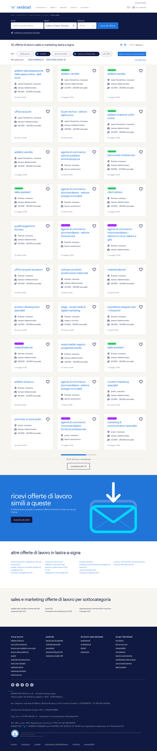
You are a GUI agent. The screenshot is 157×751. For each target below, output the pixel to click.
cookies (37, 744)
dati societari (121, 667)
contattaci (50, 648)
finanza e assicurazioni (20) (56, 567)
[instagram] (32, 685)
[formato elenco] (121, 45)
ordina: (132, 45)
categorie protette (18, 671)
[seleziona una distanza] (86, 25)
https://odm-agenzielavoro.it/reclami (31, 736)
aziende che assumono (20, 659)
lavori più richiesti (18, 663)
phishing (76, 744)
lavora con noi (121, 644)
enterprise (85, 652)
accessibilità (89, 744)
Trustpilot (10, 691)
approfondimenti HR (54, 652)
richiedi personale (53, 644)
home (12, 15)
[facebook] (22, 685)
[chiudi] (74, 26)
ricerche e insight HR (54, 656)
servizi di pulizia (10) (87, 570)
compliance (120, 652)
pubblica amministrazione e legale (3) (94, 564)
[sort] (139, 43)
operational (85, 640)
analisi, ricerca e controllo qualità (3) (26, 567)
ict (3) (47, 570)
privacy (14, 744)
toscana (45, 15)
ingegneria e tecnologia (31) (56, 573)
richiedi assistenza (140, 2)
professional (86, 644)
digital (83, 648)
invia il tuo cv (16, 675)
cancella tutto (140, 60)
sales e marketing (35, 15)
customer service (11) (53, 562)
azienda (64, 7)
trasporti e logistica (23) (89, 573)
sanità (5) (83, 567)
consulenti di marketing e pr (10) (58, 611)
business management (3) (21, 573)
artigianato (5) (17, 570)
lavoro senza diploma (20, 652)
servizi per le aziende (54, 640)
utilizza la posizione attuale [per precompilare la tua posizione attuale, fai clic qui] (27, 33)
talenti (53, 7)
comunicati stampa (124, 663)
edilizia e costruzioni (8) (55, 564)
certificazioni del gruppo (126, 659)
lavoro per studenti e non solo (23, 648)
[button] (43, 60)
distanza (80, 20)
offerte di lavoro (22, 15)
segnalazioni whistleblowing (56, 744)
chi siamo (85, 7)
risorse (74, 7)
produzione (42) (85, 562)
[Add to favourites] (47, 70)
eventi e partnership (124, 656)
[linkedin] (12, 685)
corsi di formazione (19, 644)
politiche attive (17, 667)
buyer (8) (49, 608)
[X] (17, 685)
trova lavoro (42, 7)
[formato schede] (125, 45)
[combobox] (27, 25)
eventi (13, 656)
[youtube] (27, 685)
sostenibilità (121, 648)
